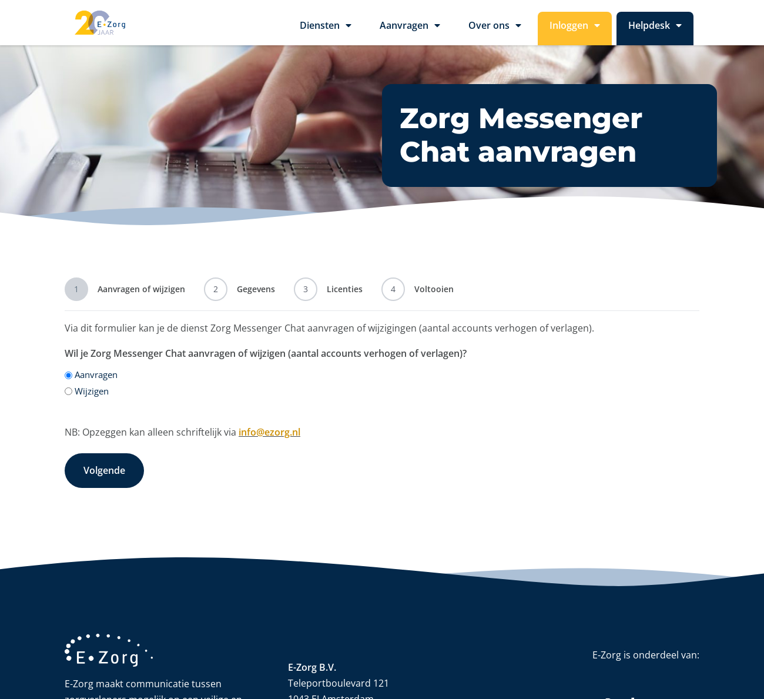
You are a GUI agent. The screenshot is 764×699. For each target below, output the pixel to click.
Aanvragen (410, 28)
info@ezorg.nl (269, 432)
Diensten (325, 28)
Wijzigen (92, 391)
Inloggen (575, 28)
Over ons (495, 28)
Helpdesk (654, 28)
